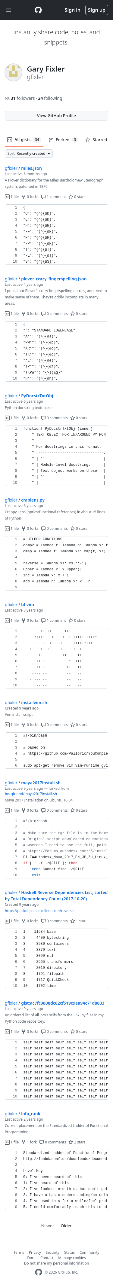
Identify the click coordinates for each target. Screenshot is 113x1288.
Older (66, 1225)
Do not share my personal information (56, 1263)
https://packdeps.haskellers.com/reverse (39, 910)
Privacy (35, 1252)
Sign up (96, 10)
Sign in (72, 10)
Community (89, 1252)
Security (52, 1252)
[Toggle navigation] (8, 10)
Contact (46, 1257)
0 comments (54, 313)
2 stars (77, 1142)
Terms (19, 1252)
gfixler (11, 168)
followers (20, 98)
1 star (78, 920)
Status (69, 1252)
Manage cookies (72, 1257)
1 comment (53, 196)
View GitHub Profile (56, 115)
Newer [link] (47, 1225)
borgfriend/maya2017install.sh (31, 793)
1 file (12, 196)
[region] (56, 235)
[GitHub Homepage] (38, 1272)
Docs (31, 1257)
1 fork (29, 1142)
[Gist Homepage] (38, 10)
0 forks (30, 196)
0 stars (77, 196)
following (50, 98)
